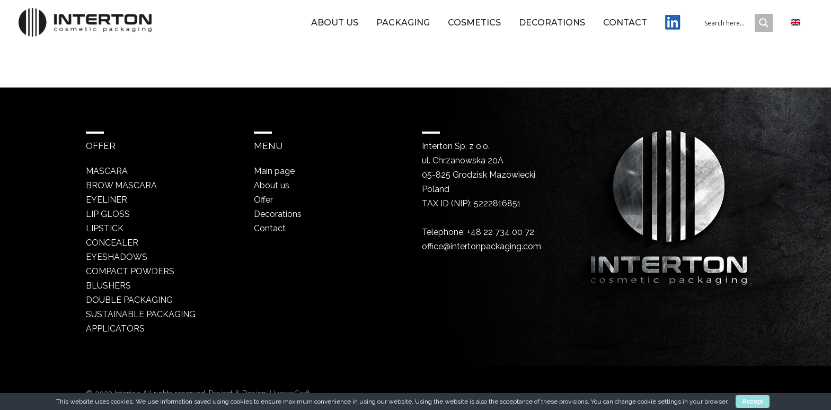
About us (334, 23)
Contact (625, 23)
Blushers (108, 286)
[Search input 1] (736, 22)
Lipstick (104, 228)
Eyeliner (106, 200)
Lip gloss (108, 214)
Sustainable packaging (141, 314)
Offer (263, 200)
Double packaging (129, 300)
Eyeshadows (116, 257)
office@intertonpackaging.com (481, 246)
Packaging (403, 23)
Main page (274, 171)
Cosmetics (474, 23)
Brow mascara (121, 185)
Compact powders (130, 271)
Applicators (115, 329)
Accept (752, 401)
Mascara (107, 171)
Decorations (552, 23)
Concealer (112, 243)
